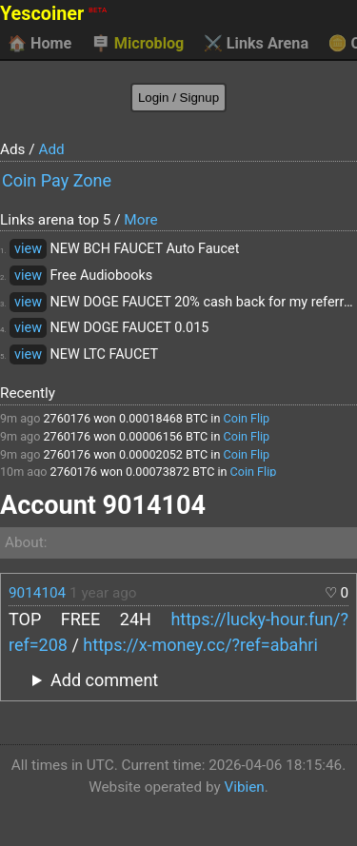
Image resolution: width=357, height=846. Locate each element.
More (140, 219)
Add (51, 149)
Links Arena (256, 43)
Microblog (138, 43)
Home (39, 43)
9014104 (37, 592)
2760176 (66, 418)
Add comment (104, 680)
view (28, 249)
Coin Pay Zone (56, 180)
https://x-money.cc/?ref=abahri (200, 645)
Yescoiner (53, 14)
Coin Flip (247, 418)
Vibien (244, 787)
